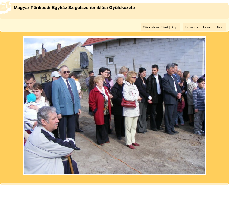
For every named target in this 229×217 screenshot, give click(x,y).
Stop (174, 27)
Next (220, 27)
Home (207, 27)
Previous (191, 27)
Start (164, 27)
